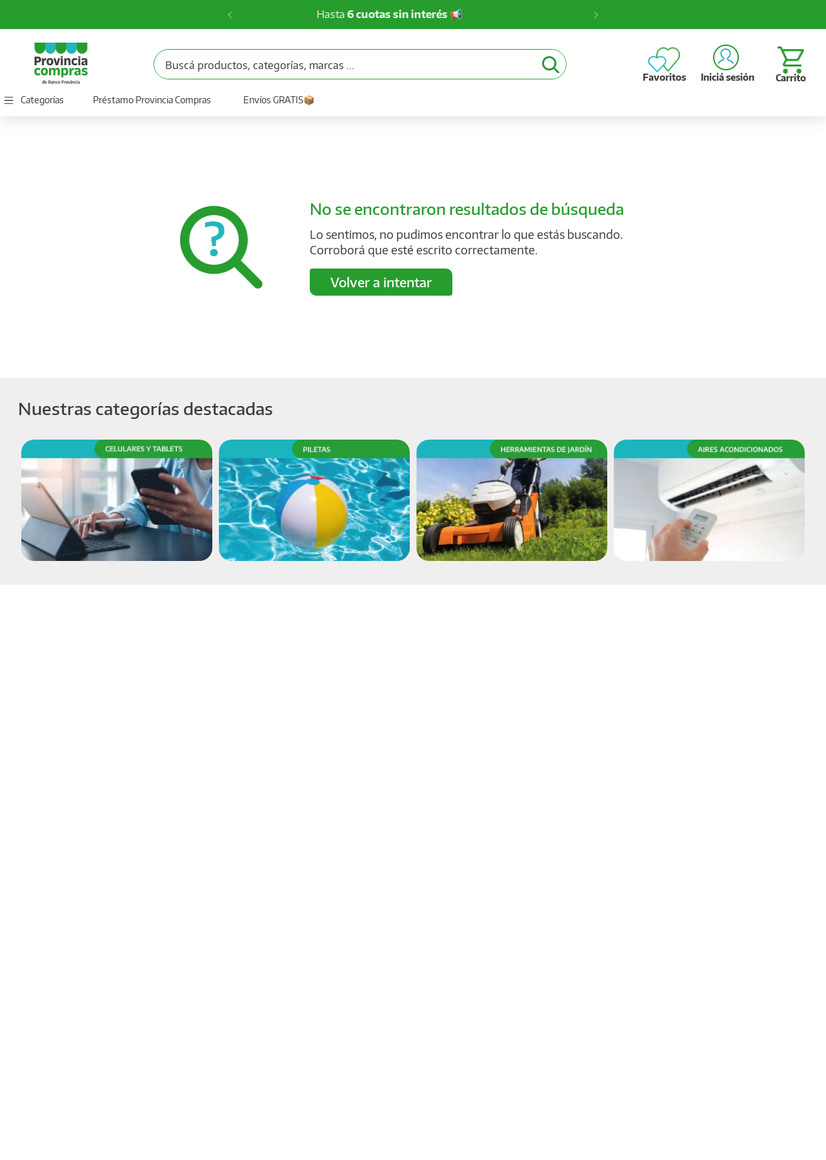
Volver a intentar (381, 282)
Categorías (42, 100)
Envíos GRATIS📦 (278, 100)
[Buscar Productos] (550, 64)
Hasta (410, 14)
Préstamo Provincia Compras (152, 100)
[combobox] (360, 64)
